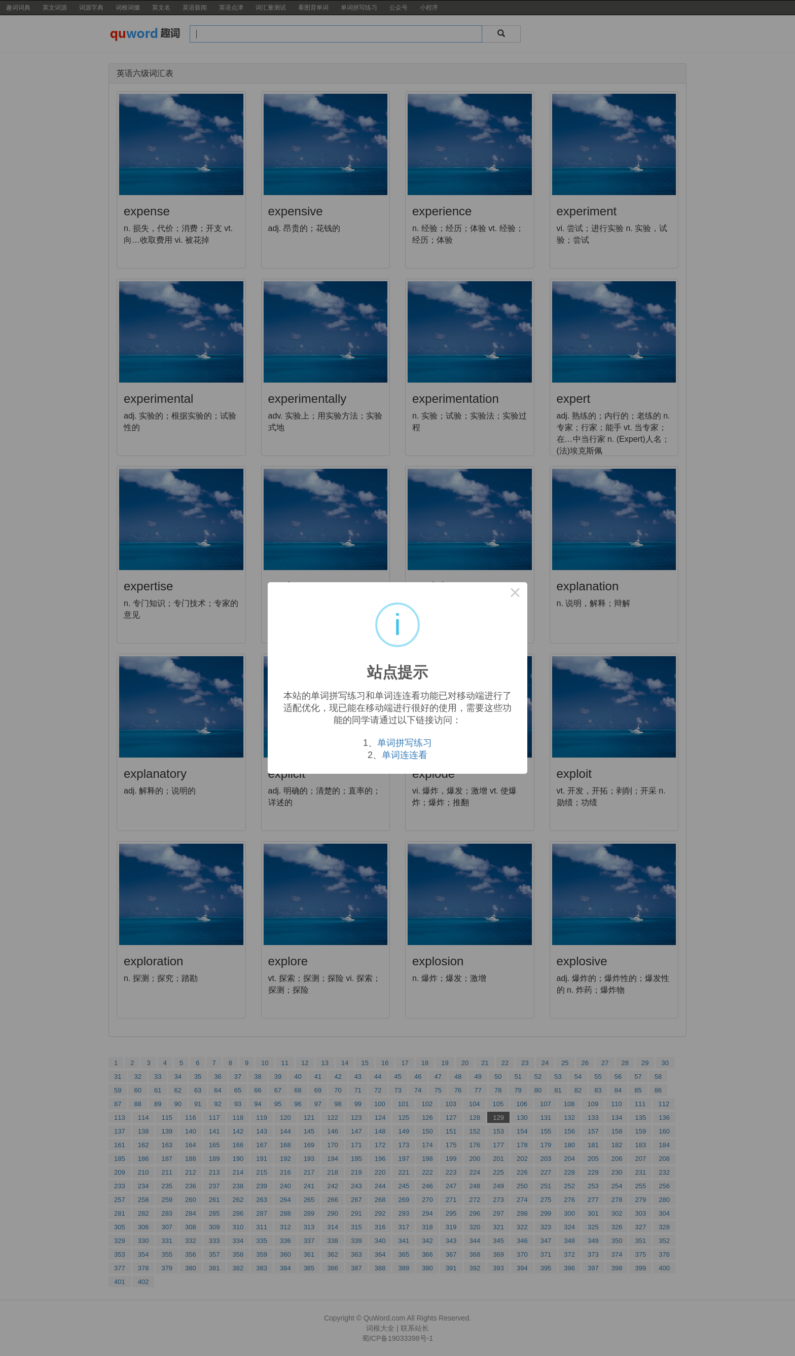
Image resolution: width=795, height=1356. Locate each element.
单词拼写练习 (404, 743)
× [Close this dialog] (515, 594)
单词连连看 (404, 755)
